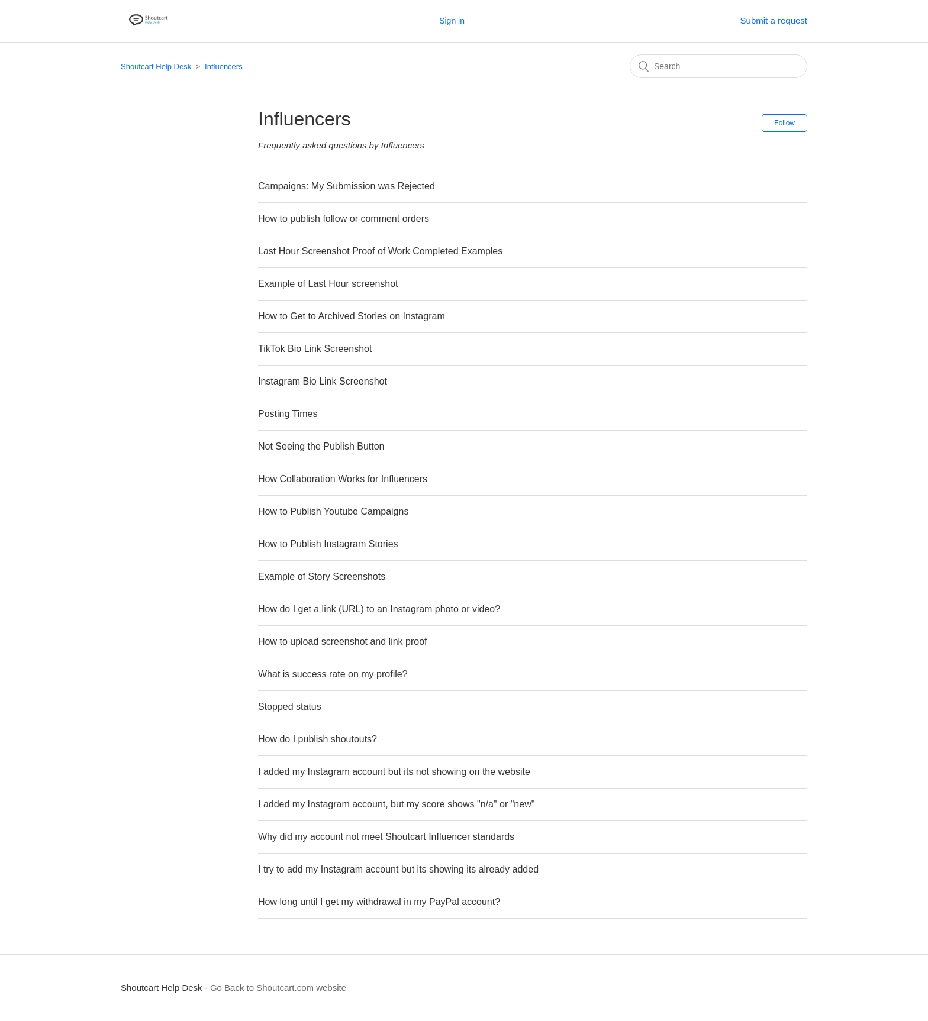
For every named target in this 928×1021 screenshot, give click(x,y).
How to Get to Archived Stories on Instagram (351, 316)
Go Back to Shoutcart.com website (278, 988)
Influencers (224, 66)
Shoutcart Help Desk (156, 66)
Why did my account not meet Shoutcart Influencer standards (386, 837)
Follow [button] (784, 123)
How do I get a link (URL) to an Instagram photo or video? (379, 609)
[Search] (718, 66)
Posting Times (287, 414)
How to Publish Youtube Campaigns (333, 511)
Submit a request (773, 20)
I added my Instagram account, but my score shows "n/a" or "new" (396, 804)
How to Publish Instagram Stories (328, 544)
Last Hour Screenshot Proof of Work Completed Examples (380, 251)
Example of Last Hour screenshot (328, 284)
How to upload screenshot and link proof (342, 641)
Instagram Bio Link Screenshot (322, 381)
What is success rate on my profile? (333, 674)
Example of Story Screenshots (321, 576)
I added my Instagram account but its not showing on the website (394, 772)
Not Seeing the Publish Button (321, 446)
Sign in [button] (452, 20)
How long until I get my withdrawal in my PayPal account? (379, 902)
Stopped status (289, 707)
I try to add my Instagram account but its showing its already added (398, 869)
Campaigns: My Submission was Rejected (346, 186)
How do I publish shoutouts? (317, 739)
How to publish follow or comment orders (343, 219)
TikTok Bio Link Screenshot (315, 349)
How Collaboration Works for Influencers (342, 479)
